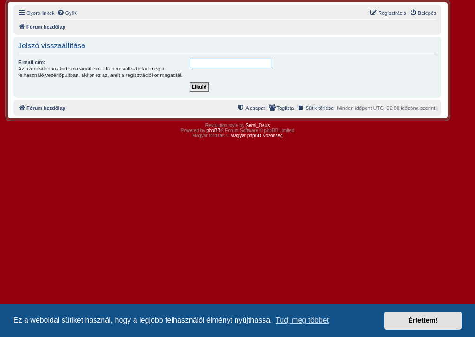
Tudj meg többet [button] (302, 320)
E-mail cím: (31, 62)
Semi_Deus (258, 125)
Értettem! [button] (422, 320)
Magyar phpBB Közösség (257, 135)
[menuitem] (67, 13)
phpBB (213, 130)
